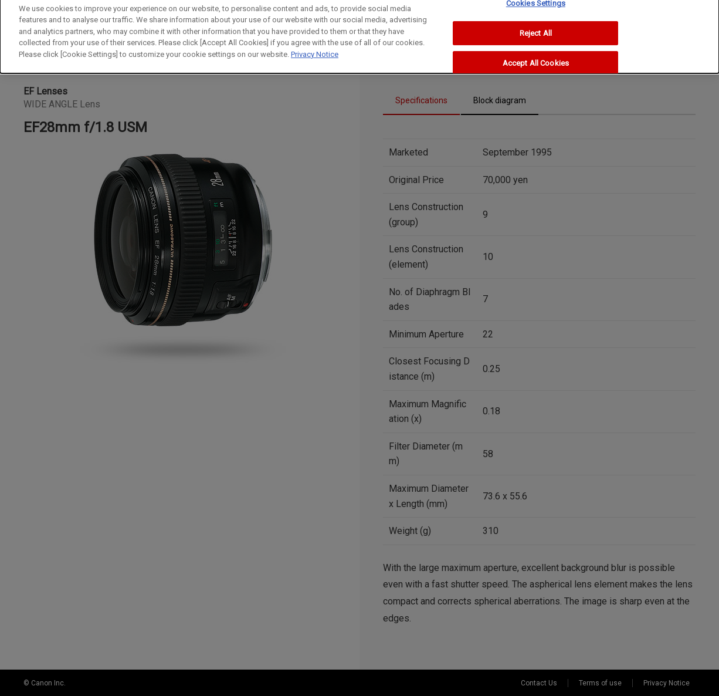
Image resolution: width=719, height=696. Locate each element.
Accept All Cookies (536, 57)
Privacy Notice (314, 47)
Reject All (536, 26)
